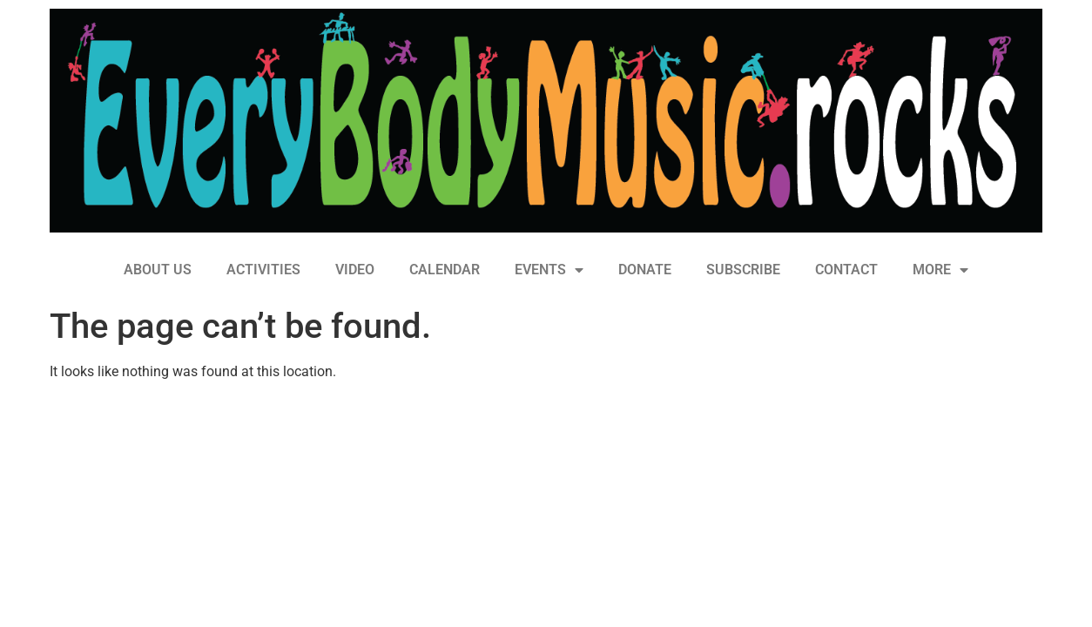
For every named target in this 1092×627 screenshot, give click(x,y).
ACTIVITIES (263, 269)
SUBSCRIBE (743, 269)
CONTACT (846, 269)
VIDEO (354, 269)
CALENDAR (444, 269)
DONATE (644, 269)
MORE (940, 270)
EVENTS (549, 270)
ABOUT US (158, 269)
